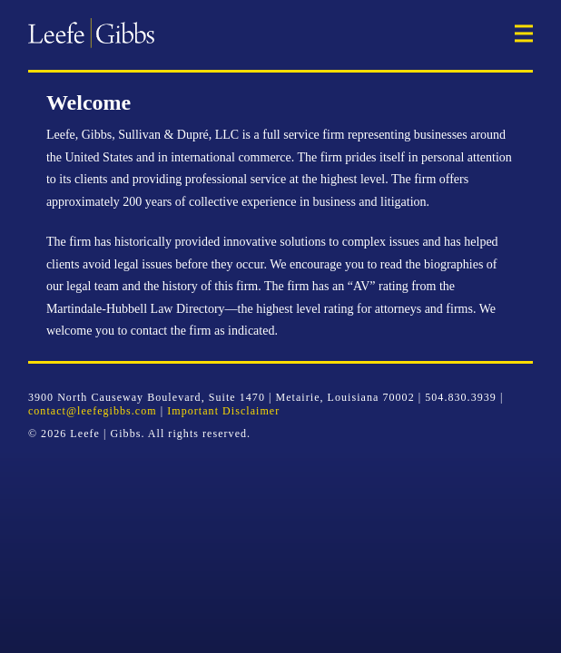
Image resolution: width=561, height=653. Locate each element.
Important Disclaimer (223, 410)
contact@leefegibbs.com (92, 410)
